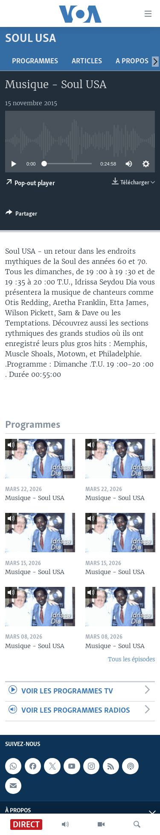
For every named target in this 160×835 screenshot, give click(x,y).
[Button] (21, 215)
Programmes (35, 61)
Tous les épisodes (131, 659)
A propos (132, 61)
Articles (87, 61)
